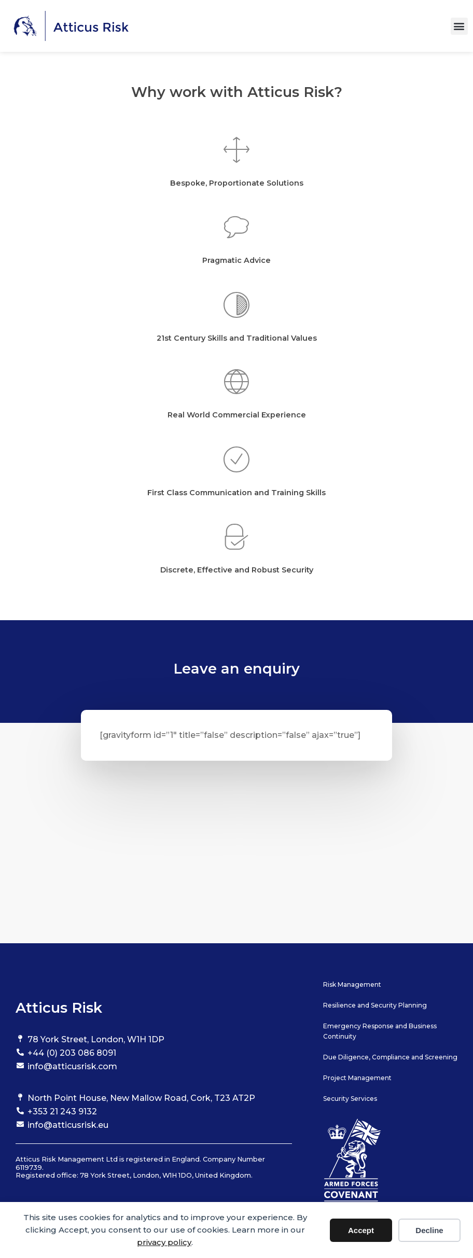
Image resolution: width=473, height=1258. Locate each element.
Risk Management (352, 984)
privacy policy (164, 1242)
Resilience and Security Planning (375, 1005)
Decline (429, 1230)
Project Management (357, 1078)
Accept (361, 1230)
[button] (459, 26)
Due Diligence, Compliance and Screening (390, 1057)
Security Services (350, 1098)
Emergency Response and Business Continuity (380, 1031)
